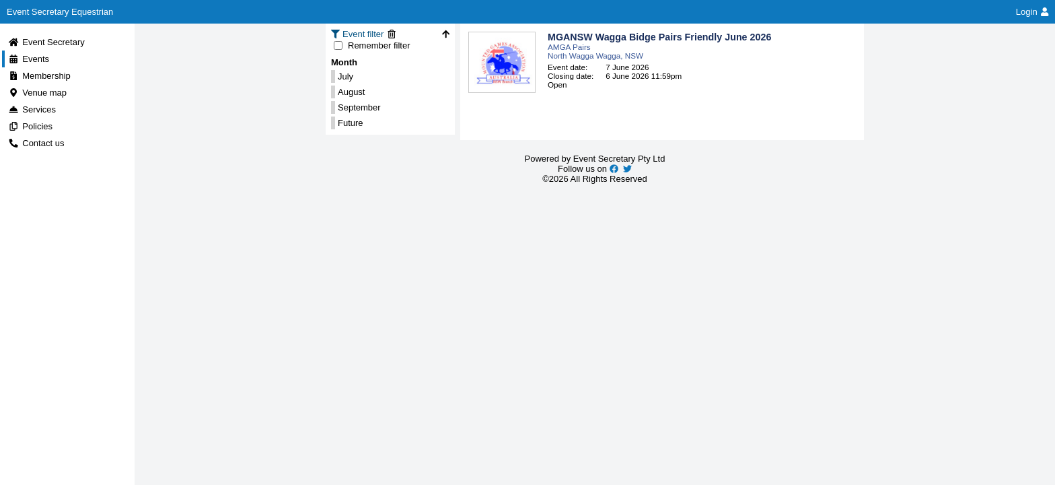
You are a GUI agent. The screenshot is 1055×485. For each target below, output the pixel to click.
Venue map (37, 93)
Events (28, 59)
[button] (662, 62)
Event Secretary (46, 42)
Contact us (36, 143)
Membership (39, 76)
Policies (30, 126)
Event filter (364, 34)
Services (32, 109)
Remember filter (372, 45)
